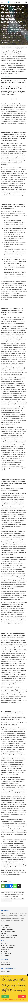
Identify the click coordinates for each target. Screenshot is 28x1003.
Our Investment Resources (8, 937)
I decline (22, 996)
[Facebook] (11, 886)
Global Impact (14, 896)
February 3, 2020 (16, 40)
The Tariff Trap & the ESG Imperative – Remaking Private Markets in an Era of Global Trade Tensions (13, 92)
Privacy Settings (13, 999)
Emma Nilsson (6, 40)
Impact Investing (6, 898)
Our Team (3, 933)
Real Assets (4, 951)
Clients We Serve (5, 962)
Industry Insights (5, 971)
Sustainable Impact (6, 900)
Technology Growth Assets (8, 945)
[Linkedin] (7, 886)
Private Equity (5, 943)
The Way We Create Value (8, 931)
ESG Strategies (5, 896)
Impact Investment (15, 898)
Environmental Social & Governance (10, 894)
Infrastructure (5, 949)
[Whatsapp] (15, 886)
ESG (22, 894)
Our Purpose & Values (7, 929)
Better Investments (19, 892)
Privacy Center (5, 999)
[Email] (3, 886)
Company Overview (6, 927)
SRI (23, 898)
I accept (5, 996)
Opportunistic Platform (7, 947)
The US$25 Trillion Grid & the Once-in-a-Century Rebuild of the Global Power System (13, 82)
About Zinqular (5, 925)
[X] (19, 886)
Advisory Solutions (6, 964)
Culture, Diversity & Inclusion (9, 935)
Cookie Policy (21, 999)
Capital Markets (5, 955)
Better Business (9, 892)
